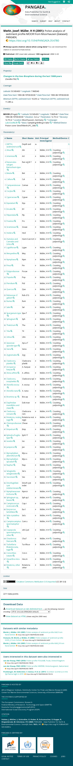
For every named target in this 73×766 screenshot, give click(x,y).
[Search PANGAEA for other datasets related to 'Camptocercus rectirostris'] (17, 506)
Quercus (10, 289)
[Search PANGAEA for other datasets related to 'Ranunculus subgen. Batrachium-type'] (8, 170)
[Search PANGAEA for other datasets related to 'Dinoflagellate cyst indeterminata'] (20, 488)
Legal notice (7, 756)
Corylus (9, 191)
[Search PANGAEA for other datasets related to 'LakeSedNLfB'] (19, 123)
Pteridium (10, 283)
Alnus (8, 150)
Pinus (8, 265)
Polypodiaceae (12, 271)
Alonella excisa (12, 384)
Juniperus (10, 447)
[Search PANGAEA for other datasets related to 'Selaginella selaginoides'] (19, 473)
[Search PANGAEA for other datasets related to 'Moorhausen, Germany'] (45, 120)
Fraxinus (10, 221)
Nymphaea (11, 259)
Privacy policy (39, 756)
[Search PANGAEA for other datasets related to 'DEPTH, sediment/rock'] (20, 147)
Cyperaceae (11, 197)
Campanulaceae (13, 185)
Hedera (9, 233)
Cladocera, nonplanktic (11, 380)
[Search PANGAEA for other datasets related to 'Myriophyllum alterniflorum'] (19, 456)
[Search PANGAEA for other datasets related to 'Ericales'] (14, 209)
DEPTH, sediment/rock (12, 145)
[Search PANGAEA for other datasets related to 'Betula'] (13, 173)
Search (35, 21)
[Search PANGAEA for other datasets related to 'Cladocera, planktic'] (14, 363)
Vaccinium (10, 477)
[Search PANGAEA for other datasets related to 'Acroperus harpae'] (14, 369)
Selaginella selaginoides (11, 472)
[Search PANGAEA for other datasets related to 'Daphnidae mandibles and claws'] (12, 408)
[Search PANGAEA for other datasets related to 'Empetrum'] (17, 429)
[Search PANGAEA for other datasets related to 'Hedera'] (14, 233)
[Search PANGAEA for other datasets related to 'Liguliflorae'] (17, 247)
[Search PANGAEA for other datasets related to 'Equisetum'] (17, 203)
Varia (8, 349)
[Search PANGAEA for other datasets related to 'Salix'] (12, 307)
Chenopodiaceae (13, 423)
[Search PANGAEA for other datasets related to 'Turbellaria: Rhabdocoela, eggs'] (12, 549)
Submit (43, 21)
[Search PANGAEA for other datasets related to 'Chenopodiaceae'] (8, 426)
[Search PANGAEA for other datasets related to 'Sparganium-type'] (8, 316)
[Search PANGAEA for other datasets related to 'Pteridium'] (16, 283)
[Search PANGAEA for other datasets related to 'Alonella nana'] (19, 391)
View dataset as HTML (16, 616)
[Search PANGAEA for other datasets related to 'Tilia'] (11, 331)
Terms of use (23, 756)
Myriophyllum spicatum (12, 460)
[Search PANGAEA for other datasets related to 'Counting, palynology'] (64, 153)
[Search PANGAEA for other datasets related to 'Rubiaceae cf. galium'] (14, 298)
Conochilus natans (11, 554)
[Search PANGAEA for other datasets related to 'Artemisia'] (16, 156)
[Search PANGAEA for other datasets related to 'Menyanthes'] (18, 253)
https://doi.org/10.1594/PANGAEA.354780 (34, 40)
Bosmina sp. (11, 396)
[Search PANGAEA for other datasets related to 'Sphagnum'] (17, 319)
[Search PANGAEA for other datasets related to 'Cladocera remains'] (15, 414)
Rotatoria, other (13, 565)
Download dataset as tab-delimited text (24, 608)
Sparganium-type (13, 313)
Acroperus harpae (11, 368)
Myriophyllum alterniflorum (12, 454)
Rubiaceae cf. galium (12, 296)
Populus (9, 277)
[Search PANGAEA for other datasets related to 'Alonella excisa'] (8, 387)
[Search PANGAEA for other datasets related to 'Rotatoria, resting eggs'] (12, 420)
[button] (35, 63)
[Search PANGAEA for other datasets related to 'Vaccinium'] (16, 477)
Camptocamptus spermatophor (13, 522)
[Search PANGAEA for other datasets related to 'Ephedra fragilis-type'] (12, 438)
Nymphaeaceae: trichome (13, 492)
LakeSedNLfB (11, 122)
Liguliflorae (11, 247)
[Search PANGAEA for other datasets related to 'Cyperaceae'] (18, 197)
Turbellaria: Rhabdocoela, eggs (12, 547)
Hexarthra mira (12, 559)
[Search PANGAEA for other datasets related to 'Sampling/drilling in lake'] (51, 123)
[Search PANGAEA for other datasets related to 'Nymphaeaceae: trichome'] (15, 494)
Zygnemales (11, 355)
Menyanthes (11, 253)
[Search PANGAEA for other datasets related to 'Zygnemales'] (18, 355)
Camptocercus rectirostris (12, 504)
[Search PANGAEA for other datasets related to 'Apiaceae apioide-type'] (19, 346)
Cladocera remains (10, 412)
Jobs (63, 756)
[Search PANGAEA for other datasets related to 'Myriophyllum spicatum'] (16, 461)
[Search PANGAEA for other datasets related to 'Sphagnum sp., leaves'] (13, 500)
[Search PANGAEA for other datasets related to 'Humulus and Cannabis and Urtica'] (13, 244)
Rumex (9, 301)
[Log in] (68, 1)
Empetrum (10, 429)
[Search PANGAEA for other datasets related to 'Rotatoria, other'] (8, 567)
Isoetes (9, 441)
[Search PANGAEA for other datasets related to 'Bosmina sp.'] (18, 397)
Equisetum (10, 203)
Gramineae (11, 227)
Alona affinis (11, 373)
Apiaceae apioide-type (12, 344)
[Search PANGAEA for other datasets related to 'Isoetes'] (14, 441)
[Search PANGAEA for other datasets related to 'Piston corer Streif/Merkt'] (37, 125)
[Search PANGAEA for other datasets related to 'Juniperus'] (16, 447)
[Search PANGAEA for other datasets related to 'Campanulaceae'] (8, 188)
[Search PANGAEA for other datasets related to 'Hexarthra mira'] (8, 561)
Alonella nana (12, 391)
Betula (9, 173)
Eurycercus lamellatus (11, 510)
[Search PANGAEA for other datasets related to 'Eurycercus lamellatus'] (17, 512)
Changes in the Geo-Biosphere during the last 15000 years (32, 76)
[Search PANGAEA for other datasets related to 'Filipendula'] (17, 215)
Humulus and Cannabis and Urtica (12, 241)
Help (50, 21)
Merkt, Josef (11, 31)
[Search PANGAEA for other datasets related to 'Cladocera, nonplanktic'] (18, 381)
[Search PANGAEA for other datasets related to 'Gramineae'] (17, 227)
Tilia (8, 331)
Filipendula (11, 215)
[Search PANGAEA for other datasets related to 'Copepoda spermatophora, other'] (12, 535)
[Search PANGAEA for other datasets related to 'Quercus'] (15, 289)
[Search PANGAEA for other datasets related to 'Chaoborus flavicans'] (15, 541)
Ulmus (9, 337)
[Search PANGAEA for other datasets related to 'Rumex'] (14, 301)
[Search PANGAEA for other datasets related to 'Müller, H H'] (51, 150)
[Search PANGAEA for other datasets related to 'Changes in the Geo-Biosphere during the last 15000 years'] (18, 79)
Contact (66, 21)
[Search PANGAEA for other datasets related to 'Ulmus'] (13, 337)
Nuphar (9, 465)
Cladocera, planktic (11, 362)
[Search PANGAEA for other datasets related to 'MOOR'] (19, 114)
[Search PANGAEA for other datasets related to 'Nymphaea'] (17, 259)
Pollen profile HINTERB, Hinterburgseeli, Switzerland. (36, 666)
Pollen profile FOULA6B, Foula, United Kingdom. (34, 660)
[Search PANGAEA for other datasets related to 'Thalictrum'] (17, 325)
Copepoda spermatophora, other (13, 532)
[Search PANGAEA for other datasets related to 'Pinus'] (12, 265)
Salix (8, 307)
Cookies (53, 756)
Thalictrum (11, 325)
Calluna (9, 179)
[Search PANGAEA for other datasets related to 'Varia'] (12, 349)
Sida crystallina (12, 515)
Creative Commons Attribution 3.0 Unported (36, 581)
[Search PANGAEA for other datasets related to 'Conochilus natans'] (14, 556)
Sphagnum (11, 319)
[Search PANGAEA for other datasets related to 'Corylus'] (14, 191)
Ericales (9, 209)
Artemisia (10, 156)
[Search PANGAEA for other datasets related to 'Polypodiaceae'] (8, 274)
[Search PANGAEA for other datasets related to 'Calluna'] (14, 179)
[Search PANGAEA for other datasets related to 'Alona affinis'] (18, 373)
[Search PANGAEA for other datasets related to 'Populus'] (15, 277)
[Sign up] (64, 1)
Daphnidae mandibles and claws (12, 405)
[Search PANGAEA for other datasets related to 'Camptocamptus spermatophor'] (8, 526)
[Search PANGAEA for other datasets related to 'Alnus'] (12, 150)
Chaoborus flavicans (11, 539)
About (57, 21)
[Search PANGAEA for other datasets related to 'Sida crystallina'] (8, 518)
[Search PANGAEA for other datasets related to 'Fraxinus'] (15, 221)
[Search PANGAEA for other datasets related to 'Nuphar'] (14, 465)
